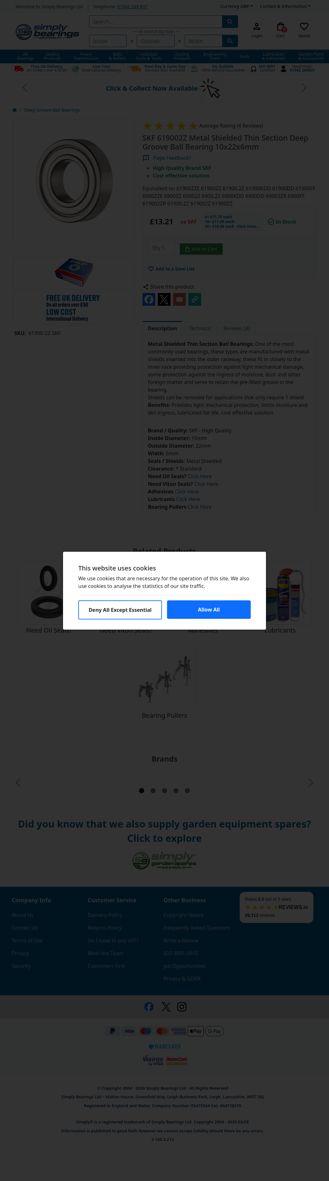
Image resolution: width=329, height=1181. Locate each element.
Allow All (209, 609)
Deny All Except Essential (120, 609)
